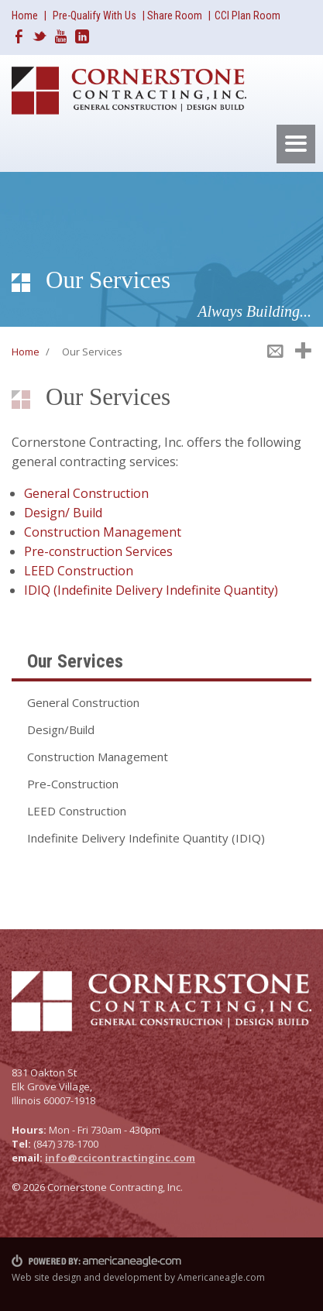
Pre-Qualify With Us (94, 15)
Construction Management (102, 532)
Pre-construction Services (98, 551)
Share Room (175, 15)
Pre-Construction (73, 783)
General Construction (86, 493)
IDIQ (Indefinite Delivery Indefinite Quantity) (151, 590)
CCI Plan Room (247, 15)
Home (25, 15)
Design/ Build (63, 512)
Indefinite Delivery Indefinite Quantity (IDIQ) (146, 838)
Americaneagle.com (221, 1277)
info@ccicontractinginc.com (120, 1158)
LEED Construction (78, 570)
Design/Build (60, 729)
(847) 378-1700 (65, 1144)
